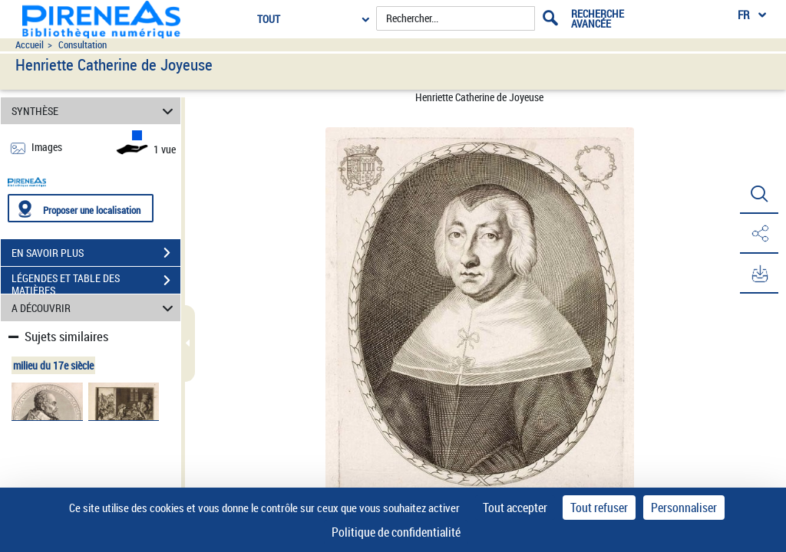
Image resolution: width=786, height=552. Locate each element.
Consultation (82, 44)
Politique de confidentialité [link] (396, 532)
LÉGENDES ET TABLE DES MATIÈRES (96, 282)
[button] (759, 194)
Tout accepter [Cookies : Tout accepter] (515, 507)
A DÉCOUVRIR (95, 307)
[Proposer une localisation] (81, 208)
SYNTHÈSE (95, 110)
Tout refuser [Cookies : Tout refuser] (599, 507)
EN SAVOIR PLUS (96, 253)
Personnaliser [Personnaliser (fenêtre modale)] (684, 507)
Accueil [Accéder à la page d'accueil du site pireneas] (29, 44)
